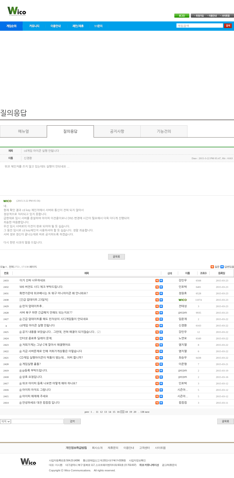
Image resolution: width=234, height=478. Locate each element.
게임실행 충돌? (31, 364)
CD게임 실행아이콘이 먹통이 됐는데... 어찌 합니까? (51, 357)
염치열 (183, 344)
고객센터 (144, 447)
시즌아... (182, 389)
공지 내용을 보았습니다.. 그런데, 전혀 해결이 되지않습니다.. (59, 332)
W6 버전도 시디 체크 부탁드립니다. (41, 286)
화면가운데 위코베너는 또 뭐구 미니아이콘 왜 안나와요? (54, 293)
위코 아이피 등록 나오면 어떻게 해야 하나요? (49, 383)
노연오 (183, 338)
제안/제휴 (78, 26)
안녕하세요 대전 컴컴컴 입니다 (41, 402)
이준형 (183, 364)
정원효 (183, 293)
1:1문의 (98, 26)
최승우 (183, 357)
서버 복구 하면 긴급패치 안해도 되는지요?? (46, 312)
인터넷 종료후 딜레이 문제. (36, 338)
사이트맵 (160, 447)
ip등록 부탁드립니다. (35, 370)
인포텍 (183, 286)
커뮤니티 (34, 26)
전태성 (183, 306)
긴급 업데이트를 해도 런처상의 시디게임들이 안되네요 (55, 319)
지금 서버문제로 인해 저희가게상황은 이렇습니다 (52, 351)
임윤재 (183, 319)
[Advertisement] (117, 67)
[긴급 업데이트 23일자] (34, 299)
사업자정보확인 (137, 460)
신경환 (183, 325)
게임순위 (11, 26)
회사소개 (97, 447)
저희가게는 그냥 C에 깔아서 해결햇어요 (46, 344)
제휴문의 (113, 447)
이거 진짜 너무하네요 (32, 280)
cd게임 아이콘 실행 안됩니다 (37, 325)
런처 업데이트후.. (33, 306)
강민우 (183, 280)
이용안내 (56, 26)
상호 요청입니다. (32, 377)
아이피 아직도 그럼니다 (36, 389)
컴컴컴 (183, 402)
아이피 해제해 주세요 (35, 396)
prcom (182, 312)
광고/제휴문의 (169, 464)
